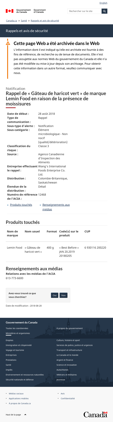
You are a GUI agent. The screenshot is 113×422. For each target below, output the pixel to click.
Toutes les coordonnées (17, 328)
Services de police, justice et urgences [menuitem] (75, 345)
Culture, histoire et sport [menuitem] (68, 340)
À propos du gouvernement (70, 328)
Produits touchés (21, 205)
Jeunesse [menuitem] (61, 379)
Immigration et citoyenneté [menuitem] (19, 345)
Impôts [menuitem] (9, 369)
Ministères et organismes (18, 333)
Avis (63, 393)
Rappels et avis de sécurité (45, 20)
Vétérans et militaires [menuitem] (67, 374)
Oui (54, 295)
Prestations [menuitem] (11, 360)
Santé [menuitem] (8, 365)
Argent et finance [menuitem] (65, 360)
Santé (24, 20)
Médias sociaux (16, 393)
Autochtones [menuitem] (62, 369)
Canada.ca (11, 20)
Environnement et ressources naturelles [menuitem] (25, 374)
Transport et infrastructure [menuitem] (69, 350)
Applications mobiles (19, 398)
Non (63, 295)
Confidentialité (68, 398)
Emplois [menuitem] (9, 340)
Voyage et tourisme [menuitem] (15, 350)
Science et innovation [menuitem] (67, 365)
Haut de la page (16, 414)
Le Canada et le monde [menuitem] (67, 355)
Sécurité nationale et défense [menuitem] (20, 379)
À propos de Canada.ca (20, 403)
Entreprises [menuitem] (11, 355)
